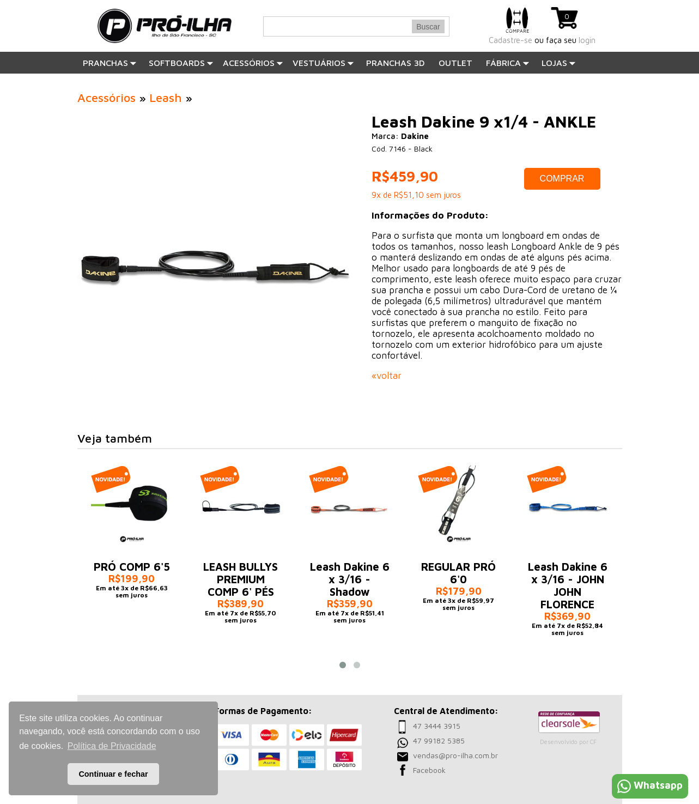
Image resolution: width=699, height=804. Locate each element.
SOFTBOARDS (181, 63)
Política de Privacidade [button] (112, 746)
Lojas (559, 63)
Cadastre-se (510, 40)
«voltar (387, 375)
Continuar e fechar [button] (113, 774)
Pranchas (110, 63)
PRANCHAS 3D (395, 63)
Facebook (429, 770)
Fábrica (508, 63)
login (587, 40)
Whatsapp (650, 785)
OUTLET (455, 63)
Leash (165, 97)
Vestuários (323, 63)
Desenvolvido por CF (568, 741)
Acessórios (253, 63)
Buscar (428, 26)
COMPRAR (562, 178)
